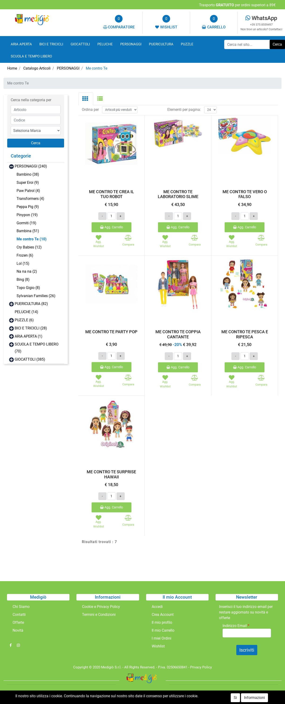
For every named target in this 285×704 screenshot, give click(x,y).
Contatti (19, 614)
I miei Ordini (161, 638)
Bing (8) (23, 279)
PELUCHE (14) (26, 312)
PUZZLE (187, 44)
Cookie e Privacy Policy (101, 606)
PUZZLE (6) (24, 320)
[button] (35, 143)
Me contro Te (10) (32, 239)
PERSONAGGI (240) (31, 166)
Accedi (157, 606)
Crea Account (163, 614)
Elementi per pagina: (184, 100)
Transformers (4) (30, 198)
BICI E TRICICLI (51, 44)
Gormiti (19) (26, 223)
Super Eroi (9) (28, 182)
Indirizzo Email (236, 626)
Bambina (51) (28, 231)
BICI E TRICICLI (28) (31, 328)
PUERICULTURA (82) (31, 304)
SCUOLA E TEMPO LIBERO (31, 56)
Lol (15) (23, 263)
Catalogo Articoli (37, 68)
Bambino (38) (28, 174)
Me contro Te (96, 68)
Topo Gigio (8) (28, 287)
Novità (18, 630)
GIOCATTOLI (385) (30, 359)
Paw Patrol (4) (28, 190)
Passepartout (152, 694)
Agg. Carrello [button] (111, 217)
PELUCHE (105, 44)
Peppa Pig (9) (28, 206)
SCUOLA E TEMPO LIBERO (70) (36, 347)
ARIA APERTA (21, 44)
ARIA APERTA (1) (28, 336)
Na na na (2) (27, 271)
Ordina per (90, 100)
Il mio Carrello (163, 630)
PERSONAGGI (130, 44)
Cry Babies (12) (29, 247)
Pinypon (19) (27, 215)
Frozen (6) (25, 255)
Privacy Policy (201, 667)
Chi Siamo (21, 606)
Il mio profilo (162, 622)
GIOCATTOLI (80, 44)
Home (12, 68)
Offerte (18, 622)
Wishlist (158, 646)
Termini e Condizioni (99, 614)
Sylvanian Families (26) (36, 296)
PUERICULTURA (161, 44)
